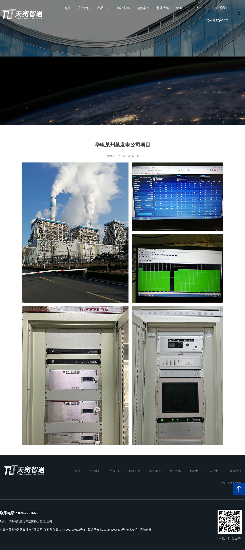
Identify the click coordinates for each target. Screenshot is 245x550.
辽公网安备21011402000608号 (106, 529)
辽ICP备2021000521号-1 (70, 529)
